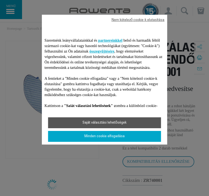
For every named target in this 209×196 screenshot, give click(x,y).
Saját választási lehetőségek (104, 123)
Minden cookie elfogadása (104, 136)
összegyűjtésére (101, 51)
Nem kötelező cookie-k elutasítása (138, 20)
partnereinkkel (110, 40)
